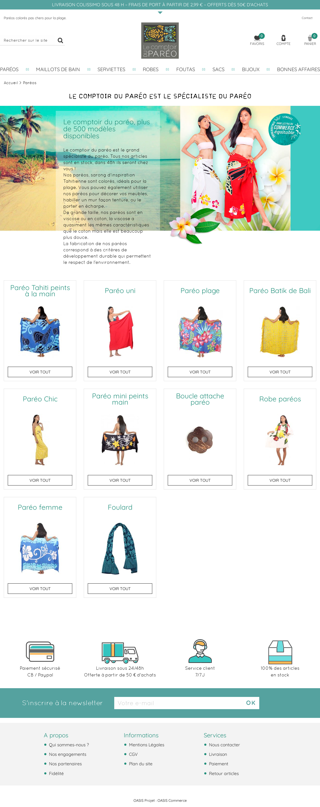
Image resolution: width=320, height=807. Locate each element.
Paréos (9, 69)
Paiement (218, 763)
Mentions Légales (146, 744)
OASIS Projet (144, 800)
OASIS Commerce (172, 800)
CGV (133, 754)
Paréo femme (40, 507)
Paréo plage (200, 290)
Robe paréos (280, 398)
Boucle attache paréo (200, 398)
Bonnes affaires (298, 69)
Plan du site (140, 763)
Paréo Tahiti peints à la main (40, 290)
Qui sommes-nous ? (68, 744)
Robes (150, 69)
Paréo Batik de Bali (280, 290)
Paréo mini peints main (120, 398)
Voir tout (40, 371)
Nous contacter (224, 744)
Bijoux (251, 69)
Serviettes (111, 69)
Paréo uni (120, 290)
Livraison (217, 754)
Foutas (185, 69)
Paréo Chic (40, 398)
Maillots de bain (58, 69)
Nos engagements (67, 754)
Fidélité (56, 773)
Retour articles (223, 773)
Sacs (218, 69)
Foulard (120, 507)
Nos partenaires (65, 763)
